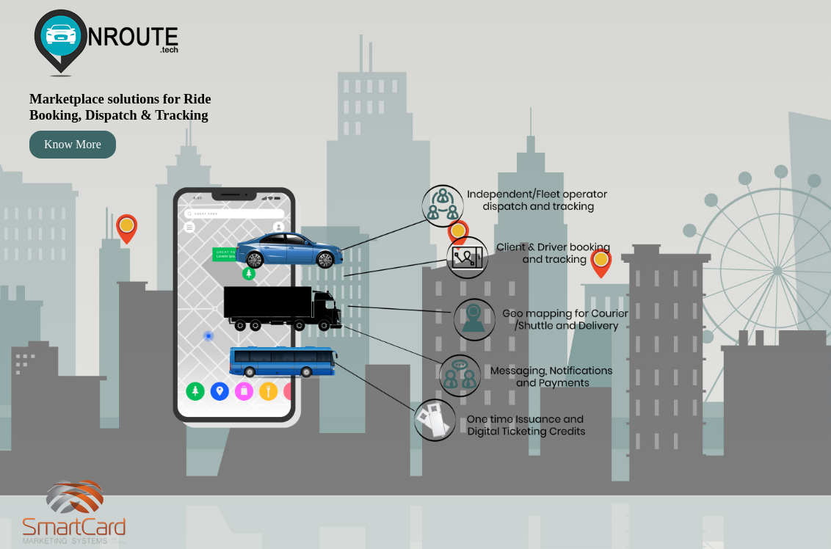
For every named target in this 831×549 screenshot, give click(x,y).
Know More (72, 144)
